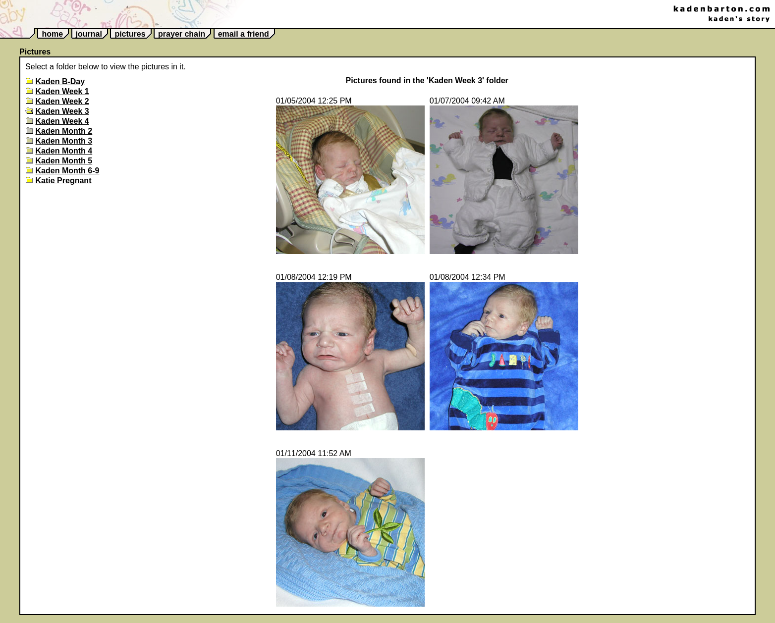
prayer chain (181, 34)
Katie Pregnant (64, 180)
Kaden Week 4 (62, 121)
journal (89, 34)
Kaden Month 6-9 (68, 170)
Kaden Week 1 (62, 91)
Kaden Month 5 (64, 160)
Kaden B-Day (60, 81)
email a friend (243, 34)
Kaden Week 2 (62, 101)
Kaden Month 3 (64, 141)
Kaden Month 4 (64, 151)
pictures (129, 34)
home (52, 34)
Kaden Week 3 (62, 111)
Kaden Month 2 (64, 131)
